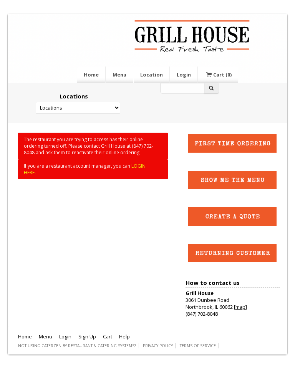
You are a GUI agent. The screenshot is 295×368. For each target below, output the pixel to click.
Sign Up (87, 336)
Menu (119, 74)
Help (124, 336)
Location (151, 74)
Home (91, 74)
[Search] (182, 88)
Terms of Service (198, 345)
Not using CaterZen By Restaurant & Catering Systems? (77, 345)
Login (184, 74)
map (240, 306)
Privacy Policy (158, 345)
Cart (218, 74)
